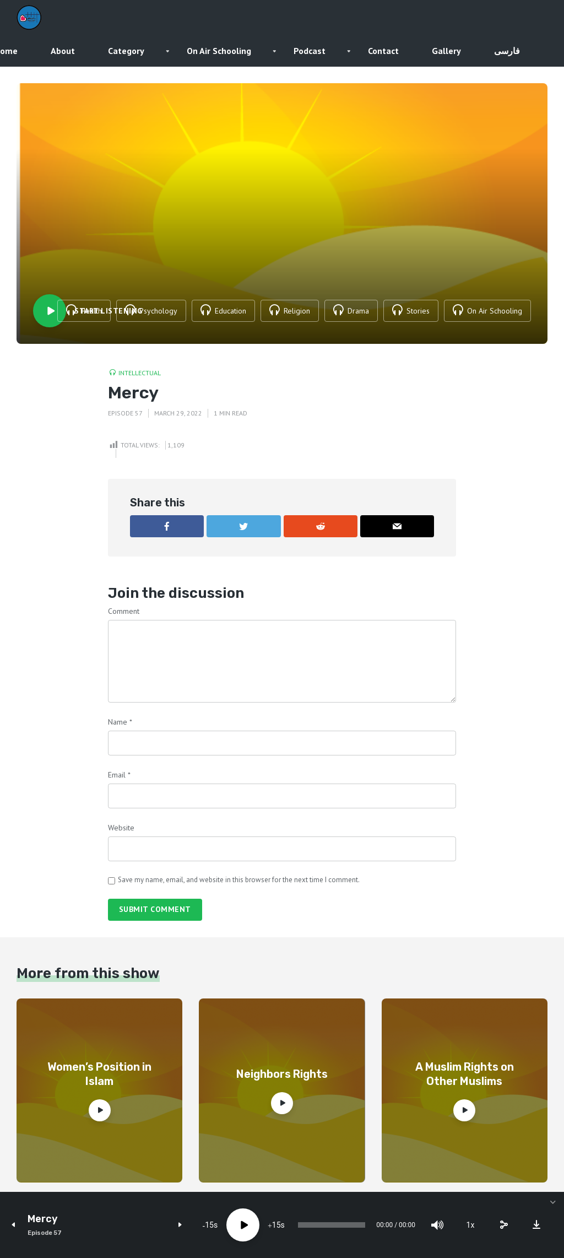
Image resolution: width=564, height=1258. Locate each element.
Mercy (43, 1219)
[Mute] (437, 1224)
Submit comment (155, 909)
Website (121, 828)
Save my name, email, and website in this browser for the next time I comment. (239, 879)
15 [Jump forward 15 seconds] (276, 1225)
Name (120, 722)
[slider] (331, 1225)
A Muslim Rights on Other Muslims (464, 1074)
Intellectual (139, 373)
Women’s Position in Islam (99, 1074)
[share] (503, 1224)
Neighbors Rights (282, 1074)
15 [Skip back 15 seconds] (209, 1225)
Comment (123, 611)
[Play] (242, 1224)
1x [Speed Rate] (471, 1225)
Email (119, 775)
